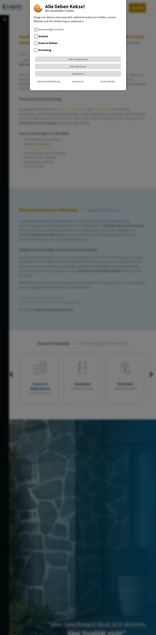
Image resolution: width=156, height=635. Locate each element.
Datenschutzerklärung (48, 74)
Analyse (43, 30)
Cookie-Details (107, 74)
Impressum (78, 74)
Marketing (44, 44)
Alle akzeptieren (78, 53)
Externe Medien (48, 37)
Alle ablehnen (78, 60)
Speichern (78, 67)
